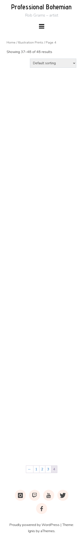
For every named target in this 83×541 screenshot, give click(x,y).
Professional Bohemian (41, 7)
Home (11, 42)
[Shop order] (53, 63)
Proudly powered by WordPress (34, 524)
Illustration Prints (30, 42)
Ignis (31, 531)
